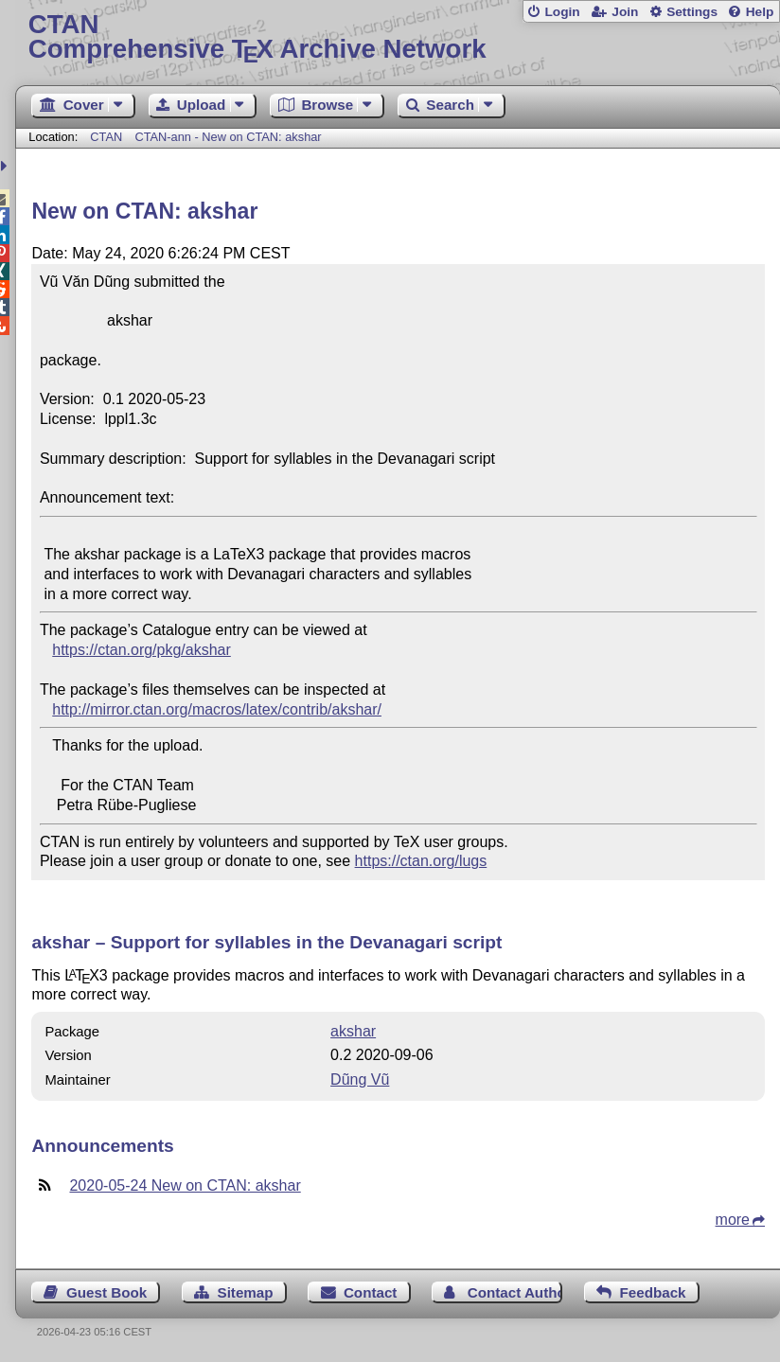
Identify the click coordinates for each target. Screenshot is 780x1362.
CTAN (106, 137)
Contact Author (515, 1292)
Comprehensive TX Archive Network (398, 37)
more (733, 1220)
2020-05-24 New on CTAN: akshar (184, 1185)
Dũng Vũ (359, 1079)
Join (625, 12)
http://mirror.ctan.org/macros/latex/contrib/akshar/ (216, 709)
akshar (353, 1031)
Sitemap (246, 1292)
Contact (371, 1292)
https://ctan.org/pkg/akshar (141, 650)
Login (561, 12)
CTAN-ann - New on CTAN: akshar (227, 137)
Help (760, 12)
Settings (692, 12)
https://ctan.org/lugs (421, 861)
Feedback (652, 1292)
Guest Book (106, 1292)
